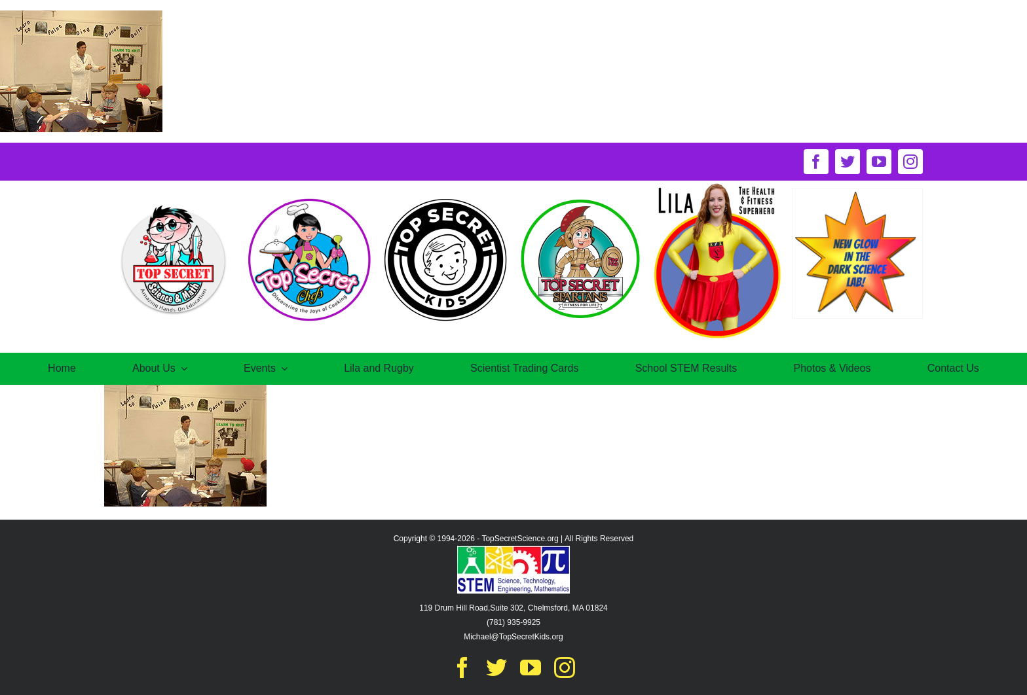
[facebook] (816, 161)
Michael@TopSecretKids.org (513, 636)
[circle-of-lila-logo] (717, 185)
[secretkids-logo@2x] (445, 199)
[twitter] (847, 161)
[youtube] (879, 161)
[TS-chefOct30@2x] (308, 199)
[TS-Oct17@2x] (172, 199)
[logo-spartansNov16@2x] (581, 199)
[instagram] (910, 161)
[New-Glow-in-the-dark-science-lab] (857, 193)
